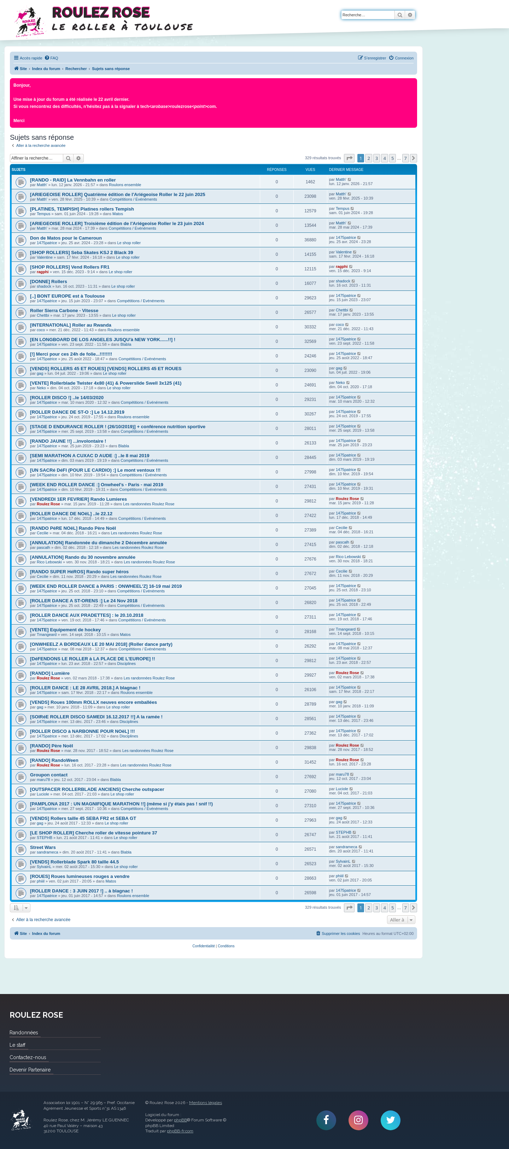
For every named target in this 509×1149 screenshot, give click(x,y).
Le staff (17, 1045)
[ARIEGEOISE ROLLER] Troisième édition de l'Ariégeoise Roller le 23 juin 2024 (117, 223)
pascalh (43, 547)
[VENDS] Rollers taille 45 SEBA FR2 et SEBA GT (83, 818)
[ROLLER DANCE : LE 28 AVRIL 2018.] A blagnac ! (85, 687)
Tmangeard (47, 634)
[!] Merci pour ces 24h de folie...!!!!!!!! (71, 354)
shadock (44, 286)
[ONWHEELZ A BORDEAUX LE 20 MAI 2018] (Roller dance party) (101, 644)
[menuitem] (51, 58)
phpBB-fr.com (180, 1130)
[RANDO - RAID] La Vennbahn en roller (73, 180)
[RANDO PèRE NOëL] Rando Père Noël (73, 528)
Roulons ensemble (125, 185)
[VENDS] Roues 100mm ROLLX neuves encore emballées (93, 702)
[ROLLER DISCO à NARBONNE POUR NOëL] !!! (82, 731)
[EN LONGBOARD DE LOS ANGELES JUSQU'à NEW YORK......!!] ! (102, 339)
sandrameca (47, 852)
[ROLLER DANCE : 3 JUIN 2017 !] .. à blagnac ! (81, 891)
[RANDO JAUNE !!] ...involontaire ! (68, 441)
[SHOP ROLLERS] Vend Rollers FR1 (70, 267)
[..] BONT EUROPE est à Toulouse (67, 296)
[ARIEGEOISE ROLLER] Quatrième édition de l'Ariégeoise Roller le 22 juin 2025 (117, 194)
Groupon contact (49, 774)
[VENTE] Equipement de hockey (65, 629)
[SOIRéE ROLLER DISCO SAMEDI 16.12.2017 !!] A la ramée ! (96, 716)
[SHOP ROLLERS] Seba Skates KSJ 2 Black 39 (81, 252)
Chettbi (43, 315)
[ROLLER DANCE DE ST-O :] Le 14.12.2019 (77, 412)
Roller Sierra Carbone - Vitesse (64, 310)
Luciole (43, 794)
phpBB (180, 1120)
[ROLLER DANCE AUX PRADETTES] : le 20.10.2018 (86, 615)
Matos (117, 214)
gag (40, 373)
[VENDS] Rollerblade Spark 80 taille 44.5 (74, 861)
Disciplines (126, 663)
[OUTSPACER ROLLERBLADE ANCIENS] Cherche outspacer (97, 789)
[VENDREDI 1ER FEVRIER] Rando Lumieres (78, 499)
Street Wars (43, 847)
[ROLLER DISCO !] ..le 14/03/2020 (67, 397)
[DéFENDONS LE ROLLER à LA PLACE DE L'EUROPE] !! (92, 658)
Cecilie (42, 533)
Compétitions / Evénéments (133, 199)
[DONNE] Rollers (48, 281)
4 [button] (384, 158)
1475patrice (47, 243)
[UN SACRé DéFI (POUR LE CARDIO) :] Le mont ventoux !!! (95, 470)
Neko (41, 388)
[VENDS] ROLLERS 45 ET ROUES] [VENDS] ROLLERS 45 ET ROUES (106, 368)
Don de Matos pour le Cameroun (66, 238)
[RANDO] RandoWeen (54, 760)
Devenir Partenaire (30, 1070)
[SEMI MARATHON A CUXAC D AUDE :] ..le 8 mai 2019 (90, 455)
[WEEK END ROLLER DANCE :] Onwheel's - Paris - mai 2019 (96, 484)
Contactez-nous (28, 1057)
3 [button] (376, 158)
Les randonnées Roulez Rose (148, 504)
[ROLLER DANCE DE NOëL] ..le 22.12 (71, 513)
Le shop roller (129, 243)
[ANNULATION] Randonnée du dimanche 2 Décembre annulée (98, 542)
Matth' (42, 185)
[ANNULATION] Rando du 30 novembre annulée (82, 557)
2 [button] (368, 158)
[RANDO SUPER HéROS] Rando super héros (79, 571)
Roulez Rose (48, 504)
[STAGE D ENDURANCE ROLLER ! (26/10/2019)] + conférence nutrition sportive (117, 426)
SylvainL (44, 866)
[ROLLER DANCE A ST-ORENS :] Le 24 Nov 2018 (84, 600)
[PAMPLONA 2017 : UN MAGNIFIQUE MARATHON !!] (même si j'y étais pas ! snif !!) (121, 803)
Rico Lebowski (49, 562)
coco (41, 330)
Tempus (44, 214)
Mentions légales (205, 1102)
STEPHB (44, 837)
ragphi (43, 272)
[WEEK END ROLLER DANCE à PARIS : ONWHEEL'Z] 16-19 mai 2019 (106, 586)
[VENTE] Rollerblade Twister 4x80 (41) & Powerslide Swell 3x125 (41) (106, 383)
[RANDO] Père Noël (51, 745)
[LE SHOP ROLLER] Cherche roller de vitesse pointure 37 (93, 832)
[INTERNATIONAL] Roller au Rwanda (70, 325)
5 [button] (392, 158)
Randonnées (24, 1032)
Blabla (126, 344)
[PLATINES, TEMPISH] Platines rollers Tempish (82, 209)
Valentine (45, 257)
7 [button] (405, 158)
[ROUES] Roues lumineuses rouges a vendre (79, 876)
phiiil (41, 881)
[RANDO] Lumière (50, 673)
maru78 (43, 779)
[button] (349, 158)
